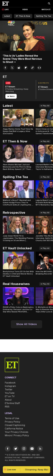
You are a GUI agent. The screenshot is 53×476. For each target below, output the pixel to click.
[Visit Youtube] (32, 449)
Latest (7, 16)
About (8, 400)
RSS (7, 406)
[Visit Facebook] (7, 449)
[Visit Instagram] (24, 449)
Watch (11, 96)
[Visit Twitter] (16, 449)
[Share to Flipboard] (25, 68)
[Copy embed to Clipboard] (39, 68)
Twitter (8, 389)
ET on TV (10, 396)
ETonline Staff (12, 403)
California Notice (14, 428)
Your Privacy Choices (16, 432)
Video (25, 9)
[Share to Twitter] (12, 68)
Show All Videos (26, 324)
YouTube (9, 393)
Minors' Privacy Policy (17, 435)
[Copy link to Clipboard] (32, 68)
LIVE (6, 9)
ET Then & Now (23, 16)
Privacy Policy (12, 422)
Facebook (10, 382)
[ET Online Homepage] (6, 3)
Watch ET (46, 9)
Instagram (10, 386)
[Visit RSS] (40, 449)
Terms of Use (12, 418)
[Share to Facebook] (5, 68)
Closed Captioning (15, 425)
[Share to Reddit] (18, 68)
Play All (45, 105)
